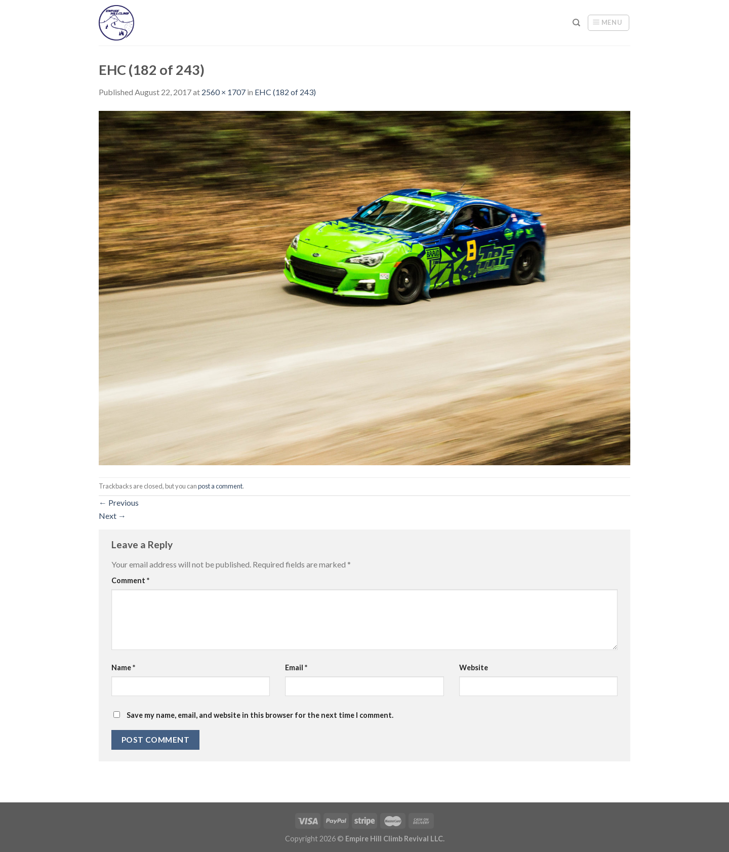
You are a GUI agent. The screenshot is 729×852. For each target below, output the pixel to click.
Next (112, 515)
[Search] (576, 22)
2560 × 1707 (223, 92)
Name (123, 667)
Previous (119, 502)
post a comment (220, 486)
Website (473, 667)
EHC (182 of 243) (285, 92)
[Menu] (608, 23)
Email (296, 667)
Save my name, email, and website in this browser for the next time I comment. (260, 715)
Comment (130, 580)
